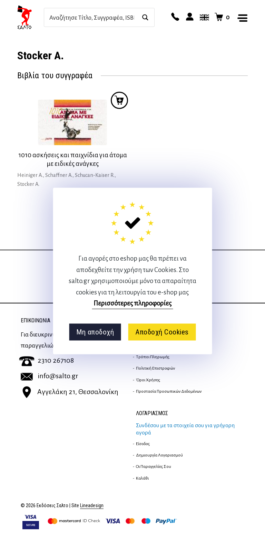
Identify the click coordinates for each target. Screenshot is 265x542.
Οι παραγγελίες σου (153, 466)
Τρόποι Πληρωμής (152, 356)
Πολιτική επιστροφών (155, 368)
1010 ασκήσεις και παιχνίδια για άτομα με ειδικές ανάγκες (72, 159)
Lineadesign (92, 505)
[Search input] (91, 17)
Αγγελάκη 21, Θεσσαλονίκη (69, 391)
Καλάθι (142, 478)
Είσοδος (143, 443)
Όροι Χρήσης (148, 380)
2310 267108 (46, 360)
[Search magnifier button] (145, 17)
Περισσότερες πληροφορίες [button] (132, 303)
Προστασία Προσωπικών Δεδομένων (169, 391)
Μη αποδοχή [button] (95, 332)
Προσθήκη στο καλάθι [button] (119, 100)
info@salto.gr (49, 376)
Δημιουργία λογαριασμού (159, 455)
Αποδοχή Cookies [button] (162, 332)
